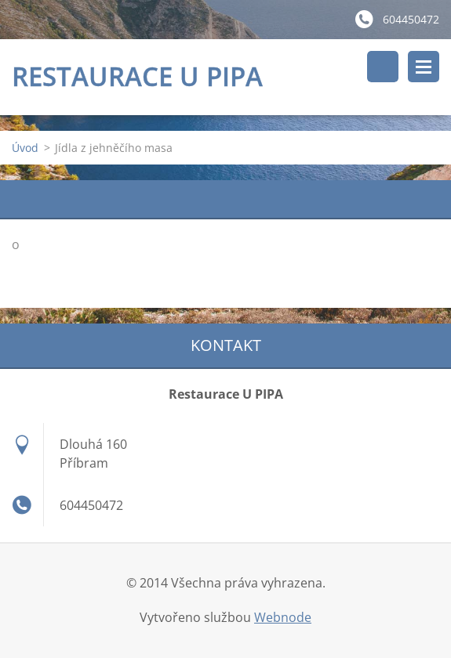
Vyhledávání (382, 66)
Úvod (25, 147)
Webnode (282, 617)
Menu (423, 66)
